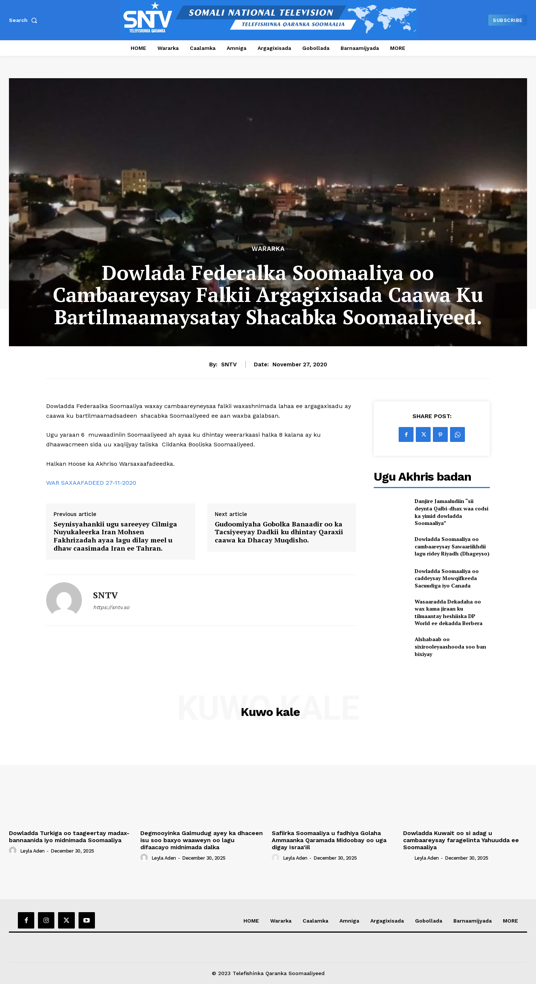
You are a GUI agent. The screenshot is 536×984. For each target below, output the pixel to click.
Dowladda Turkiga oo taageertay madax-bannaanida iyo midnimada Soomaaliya (69, 836)
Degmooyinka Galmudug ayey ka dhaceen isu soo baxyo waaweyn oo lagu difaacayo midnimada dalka (201, 840)
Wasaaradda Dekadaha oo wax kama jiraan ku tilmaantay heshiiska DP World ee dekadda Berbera (448, 612)
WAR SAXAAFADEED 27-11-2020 (91, 482)
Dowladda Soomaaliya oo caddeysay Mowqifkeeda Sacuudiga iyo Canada (447, 578)
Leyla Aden (32, 851)
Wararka (268, 249)
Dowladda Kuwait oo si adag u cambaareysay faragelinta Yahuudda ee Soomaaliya (461, 840)
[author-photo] (14, 851)
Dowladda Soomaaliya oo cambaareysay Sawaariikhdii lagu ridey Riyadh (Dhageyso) (452, 546)
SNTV (229, 364)
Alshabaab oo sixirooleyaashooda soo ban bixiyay (450, 646)
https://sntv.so (111, 607)
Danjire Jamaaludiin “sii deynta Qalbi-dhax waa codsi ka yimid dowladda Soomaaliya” (451, 511)
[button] (24, 20)
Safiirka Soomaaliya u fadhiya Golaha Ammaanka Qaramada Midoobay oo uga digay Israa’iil (329, 840)
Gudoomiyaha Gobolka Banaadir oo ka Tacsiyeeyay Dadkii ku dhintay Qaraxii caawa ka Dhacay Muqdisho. (279, 532)
